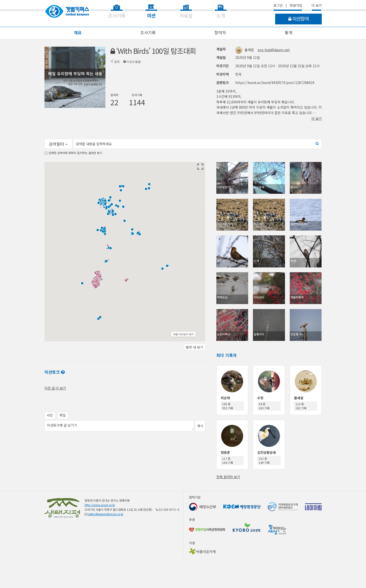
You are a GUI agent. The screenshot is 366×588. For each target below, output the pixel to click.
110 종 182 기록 (300, 406)
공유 (117, 61)
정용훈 (225, 452)
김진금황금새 (266, 452)
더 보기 (316, 5)
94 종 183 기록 (264, 406)
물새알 (245, 49)
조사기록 (148, 32)
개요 (78, 32)
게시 (200, 425)
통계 (288, 32)
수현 (260, 397)
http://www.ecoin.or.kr (100, 505)
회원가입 (296, 5)
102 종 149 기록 (264, 460)
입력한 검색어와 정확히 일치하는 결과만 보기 (75, 153)
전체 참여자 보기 (228, 476)
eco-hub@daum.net (274, 49)
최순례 (225, 397)
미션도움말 (133, 61)
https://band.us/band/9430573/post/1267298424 (274, 82)
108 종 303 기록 (227, 406)
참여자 (220, 32)
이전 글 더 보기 (55, 388)
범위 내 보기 (194, 347)
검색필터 (58, 144)
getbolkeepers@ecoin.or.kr (105, 514)
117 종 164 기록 (227, 460)
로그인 (278, 5)
